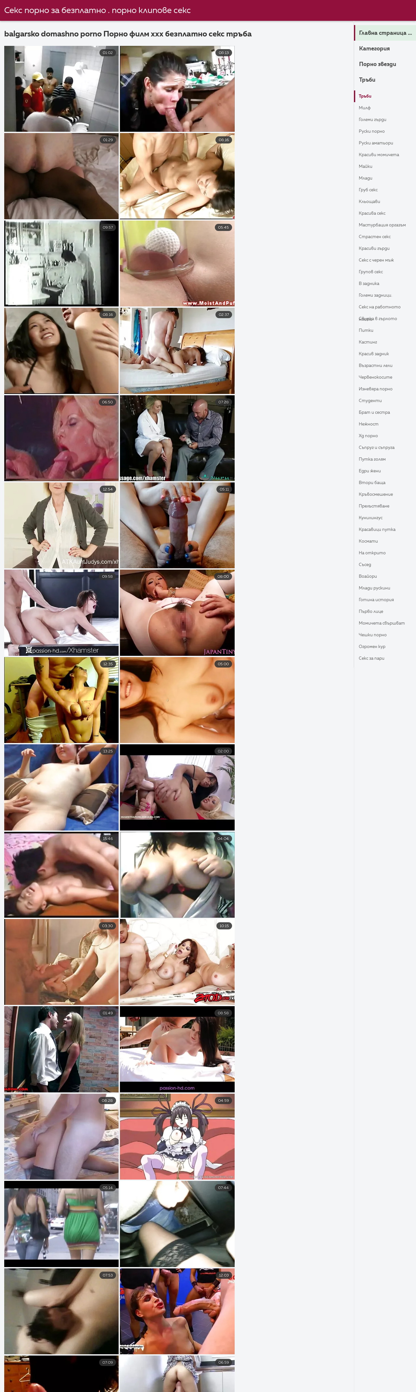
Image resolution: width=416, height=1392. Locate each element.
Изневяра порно (379, 389)
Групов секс (373, 272)
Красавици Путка (381, 530)
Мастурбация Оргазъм (377, 227)
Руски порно (374, 131)
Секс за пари (375, 658)
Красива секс (375, 213)
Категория (378, 49)
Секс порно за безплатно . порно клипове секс (97, 11)
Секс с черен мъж (380, 260)
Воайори (370, 576)
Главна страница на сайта (387, 33)
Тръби (369, 80)
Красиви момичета (383, 155)
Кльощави (372, 202)
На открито (375, 553)
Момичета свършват (372, 625)
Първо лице (373, 612)
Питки (367, 330)
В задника (371, 284)
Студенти (372, 401)
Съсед (366, 565)
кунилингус (373, 518)
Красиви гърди (377, 248)
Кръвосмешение (379, 494)
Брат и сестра (378, 412)
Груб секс (370, 190)
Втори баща (375, 483)
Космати (370, 541)
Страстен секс (378, 237)
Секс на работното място (384, 309)
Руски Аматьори (380, 143)
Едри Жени (372, 471)
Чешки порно (375, 635)
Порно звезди (383, 64)
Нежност (371, 424)
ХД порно (370, 436)
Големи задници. (379, 295)
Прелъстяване (377, 506)
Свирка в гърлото (382, 319)
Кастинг (370, 342)
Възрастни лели (379, 366)
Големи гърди (376, 120)
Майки (367, 166)
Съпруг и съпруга (380, 448)
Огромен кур (375, 647)
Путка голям (375, 459)
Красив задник (377, 354)
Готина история (380, 600)
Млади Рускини (378, 588)
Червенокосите (379, 377)
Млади (367, 178)
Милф (366, 108)
